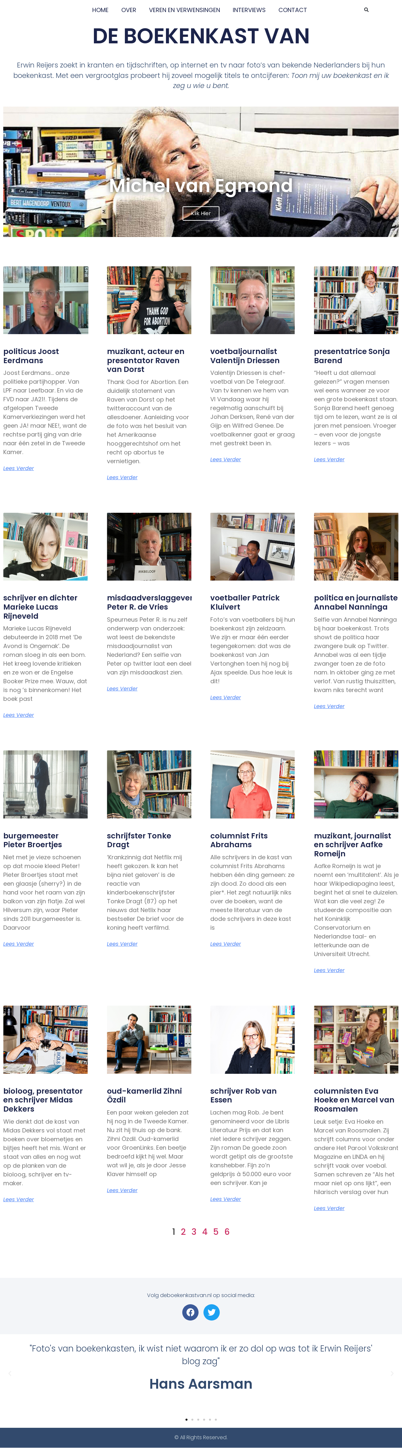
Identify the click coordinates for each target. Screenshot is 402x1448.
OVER (128, 10)
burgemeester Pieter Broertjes (32, 840)
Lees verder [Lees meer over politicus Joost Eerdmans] (18, 468)
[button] (366, 10)
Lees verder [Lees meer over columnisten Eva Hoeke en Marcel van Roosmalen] (329, 1208)
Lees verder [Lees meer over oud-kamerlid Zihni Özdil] (122, 1190)
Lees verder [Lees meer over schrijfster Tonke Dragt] (122, 944)
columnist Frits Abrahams (239, 840)
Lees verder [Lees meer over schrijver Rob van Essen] (225, 1199)
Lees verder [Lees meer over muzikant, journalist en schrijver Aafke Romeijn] (329, 970)
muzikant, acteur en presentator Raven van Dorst (146, 360)
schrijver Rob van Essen (243, 1095)
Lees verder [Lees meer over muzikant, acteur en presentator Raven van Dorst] (122, 477)
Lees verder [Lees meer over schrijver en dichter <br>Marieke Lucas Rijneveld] (18, 715)
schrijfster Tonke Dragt (139, 840)
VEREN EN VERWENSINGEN (184, 10)
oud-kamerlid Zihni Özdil (144, 1095)
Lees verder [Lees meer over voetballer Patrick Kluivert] (225, 697)
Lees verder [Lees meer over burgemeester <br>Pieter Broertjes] (18, 944)
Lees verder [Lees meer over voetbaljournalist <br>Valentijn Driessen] (225, 459)
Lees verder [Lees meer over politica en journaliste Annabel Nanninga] (329, 706)
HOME (100, 10)
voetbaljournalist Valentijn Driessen (245, 356)
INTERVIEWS (249, 10)
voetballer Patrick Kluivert (245, 602)
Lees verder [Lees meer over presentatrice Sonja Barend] (329, 459)
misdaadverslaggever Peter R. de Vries (150, 602)
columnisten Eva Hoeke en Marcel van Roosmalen (354, 1100)
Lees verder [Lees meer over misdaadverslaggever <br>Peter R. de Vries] (122, 688)
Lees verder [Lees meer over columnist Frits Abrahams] (225, 944)
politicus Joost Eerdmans (31, 356)
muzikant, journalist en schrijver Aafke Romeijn (352, 845)
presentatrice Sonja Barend (352, 356)
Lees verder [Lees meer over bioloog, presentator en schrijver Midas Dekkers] (18, 1199)
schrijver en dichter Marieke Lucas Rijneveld (40, 607)
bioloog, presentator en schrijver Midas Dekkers (43, 1100)
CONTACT (292, 10)
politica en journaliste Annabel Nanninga (356, 602)
